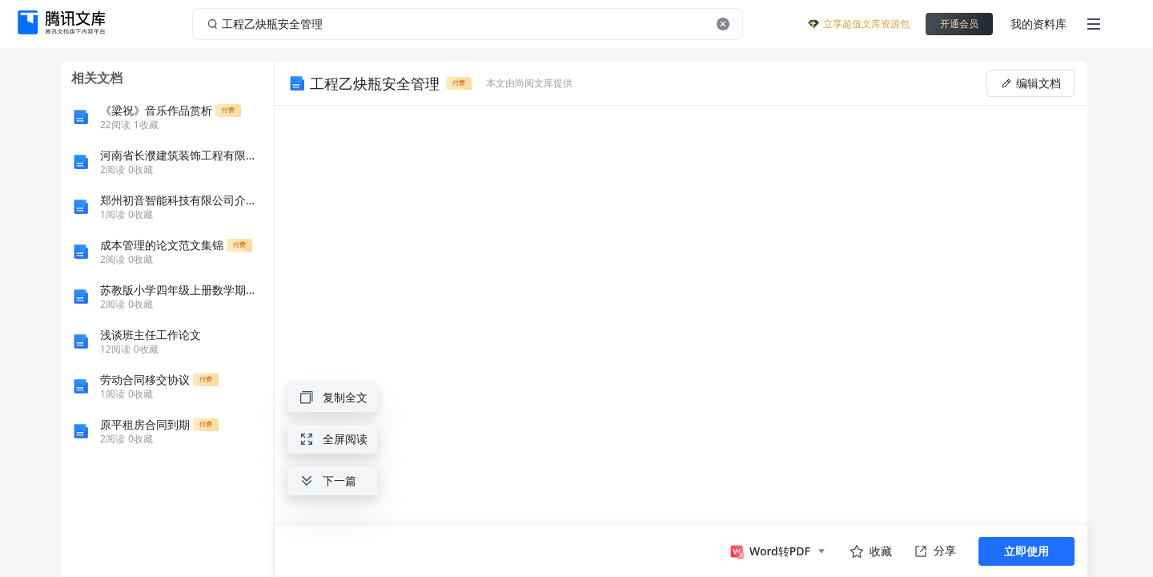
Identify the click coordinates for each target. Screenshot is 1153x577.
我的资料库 (1038, 23)
